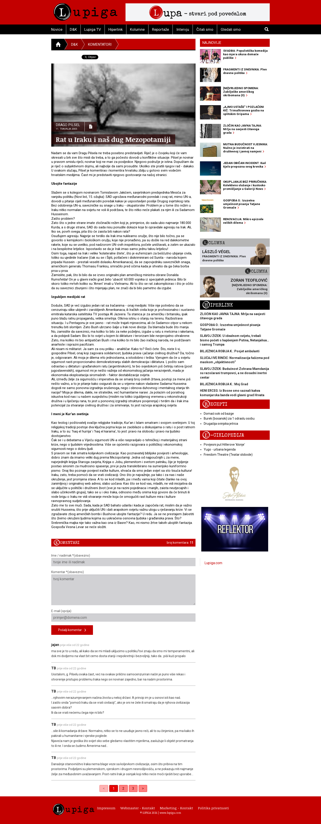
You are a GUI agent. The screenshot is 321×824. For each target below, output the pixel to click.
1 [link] (114, 788)
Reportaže (160, 29)
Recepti (214, 404)
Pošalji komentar (72, 630)
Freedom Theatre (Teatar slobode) (228, 454)
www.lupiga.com (170, 812)
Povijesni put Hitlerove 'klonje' (224, 444)
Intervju (182, 29)
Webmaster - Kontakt (137, 808)
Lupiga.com (213, 563)
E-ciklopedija (223, 435)
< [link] (104, 788)
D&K (73, 29)
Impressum (106, 808)
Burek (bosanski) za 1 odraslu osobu (229, 418)
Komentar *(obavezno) (123, 587)
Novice (56, 29)
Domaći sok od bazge (219, 413)
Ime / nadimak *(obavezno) (123, 560)
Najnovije (211, 43)
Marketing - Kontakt (176, 808)
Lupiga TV (92, 29)
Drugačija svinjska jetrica (221, 423)
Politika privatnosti (213, 808)
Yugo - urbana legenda (220, 449)
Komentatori (100, 44)
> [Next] (143, 788)
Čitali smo (204, 29)
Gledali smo (231, 29)
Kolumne (137, 29)
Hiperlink (115, 29)
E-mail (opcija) (123, 615)
